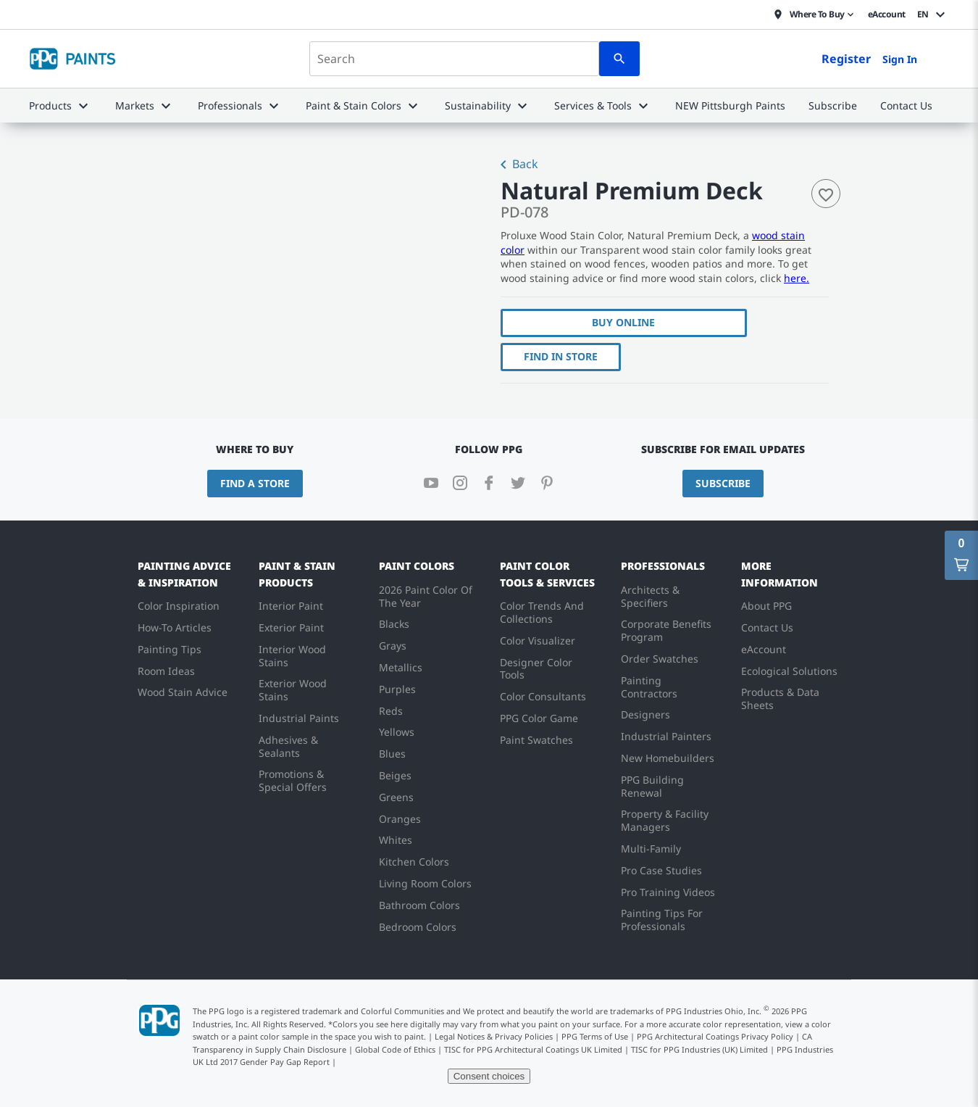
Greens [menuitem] (396, 797)
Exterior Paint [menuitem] (291, 627)
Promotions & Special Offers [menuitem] (293, 780)
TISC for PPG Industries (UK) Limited (699, 1049)
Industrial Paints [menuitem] (299, 718)
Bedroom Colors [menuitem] (417, 927)
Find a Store (255, 483)
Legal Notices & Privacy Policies (494, 1036)
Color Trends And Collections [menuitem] (542, 612)
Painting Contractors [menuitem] (649, 686)
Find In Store (561, 356)
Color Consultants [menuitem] (543, 696)
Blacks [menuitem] (394, 624)
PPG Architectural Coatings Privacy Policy (715, 1036)
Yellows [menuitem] (396, 732)
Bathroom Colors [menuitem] (419, 905)
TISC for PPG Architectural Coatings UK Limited (533, 1049)
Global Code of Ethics (395, 1049)
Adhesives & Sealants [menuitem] (288, 746)
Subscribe (723, 483)
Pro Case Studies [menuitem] (661, 870)
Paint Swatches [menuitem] (536, 740)
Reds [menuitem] (391, 711)
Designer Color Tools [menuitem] (536, 668)
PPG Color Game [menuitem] (539, 718)
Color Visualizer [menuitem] (537, 640)
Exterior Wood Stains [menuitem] (293, 689)
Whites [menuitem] (395, 840)
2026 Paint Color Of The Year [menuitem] (425, 596)
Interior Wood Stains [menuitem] (292, 655)
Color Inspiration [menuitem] (179, 606)
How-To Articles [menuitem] (175, 627)
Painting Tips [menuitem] (169, 649)
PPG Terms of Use (594, 1036)
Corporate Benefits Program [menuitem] (666, 630)
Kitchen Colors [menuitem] (414, 861)
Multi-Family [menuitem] (651, 848)
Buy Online (623, 322)
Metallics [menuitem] (400, 667)
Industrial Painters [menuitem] (666, 736)
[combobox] (454, 58)
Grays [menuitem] (392, 645)
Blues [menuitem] (392, 753)
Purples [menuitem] (397, 689)
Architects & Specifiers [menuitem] (650, 596)
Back (516, 165)
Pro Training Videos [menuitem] (668, 892)
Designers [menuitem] (645, 714)
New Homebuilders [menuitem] (667, 758)
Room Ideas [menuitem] (166, 671)
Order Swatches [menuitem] (659, 659)
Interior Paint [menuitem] (291, 606)
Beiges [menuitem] (395, 775)
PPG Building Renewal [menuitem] (652, 786)
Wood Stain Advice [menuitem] (182, 692)
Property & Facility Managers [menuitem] (665, 820)
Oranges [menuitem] (400, 819)
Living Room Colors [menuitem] (425, 883)
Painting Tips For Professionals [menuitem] (662, 919)
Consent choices (489, 1076)
